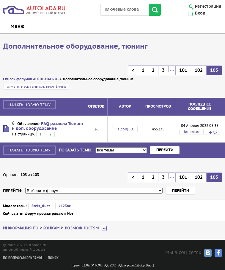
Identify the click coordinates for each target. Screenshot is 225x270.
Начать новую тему (29, 104)
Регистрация (208, 6)
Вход (200, 13)
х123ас (65, 206)
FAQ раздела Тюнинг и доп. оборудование (47, 126)
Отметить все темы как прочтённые (36, 87)
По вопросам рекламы (22, 258)
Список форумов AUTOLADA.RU (30, 79)
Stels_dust (41, 206)
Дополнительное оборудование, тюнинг (75, 46)
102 (199, 70)
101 (183, 70)
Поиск (53, 258)
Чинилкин (191, 132)
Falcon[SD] (124, 129)
